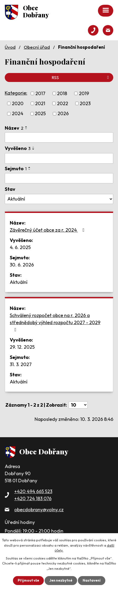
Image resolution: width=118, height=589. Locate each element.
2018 (62, 93)
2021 (40, 103)
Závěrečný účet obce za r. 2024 (48, 230)
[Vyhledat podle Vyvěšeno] (59, 158)
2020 (17, 103)
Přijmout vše (28, 580)
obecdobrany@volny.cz (39, 510)
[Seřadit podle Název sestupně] (26, 129)
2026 (63, 114)
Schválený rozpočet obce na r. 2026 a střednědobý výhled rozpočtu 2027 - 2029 (55, 322)
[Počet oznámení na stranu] (78, 404)
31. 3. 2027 (21, 364)
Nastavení (92, 580)
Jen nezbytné (60, 580)
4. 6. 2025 (20, 247)
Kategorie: (16, 93)
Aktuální (18, 282)
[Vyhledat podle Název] (59, 137)
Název (14, 128)
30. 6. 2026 (22, 265)
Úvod (10, 47)
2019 (84, 93)
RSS (81, 77)
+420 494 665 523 (33, 491)
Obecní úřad (37, 47)
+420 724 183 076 (32, 498)
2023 (85, 103)
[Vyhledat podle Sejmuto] (59, 178)
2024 (17, 114)
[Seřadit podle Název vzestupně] (26, 127)
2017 (40, 93)
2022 (62, 103)
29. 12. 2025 (22, 347)
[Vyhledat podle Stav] (59, 199)
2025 (40, 114)
